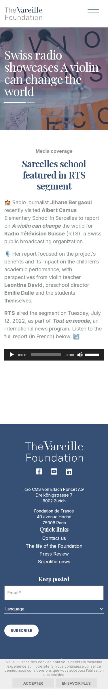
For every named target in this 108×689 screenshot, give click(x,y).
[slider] (46, 354)
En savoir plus (76, 683)
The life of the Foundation (54, 546)
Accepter (33, 683)
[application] (54, 355)
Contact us (54, 538)
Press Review (54, 554)
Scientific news (54, 561)
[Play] (12, 355)
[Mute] (80, 355)
